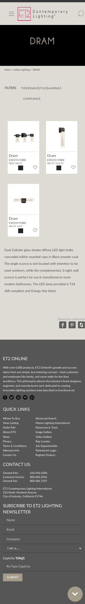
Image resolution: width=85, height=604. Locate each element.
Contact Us (9, 455)
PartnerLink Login (46, 450)
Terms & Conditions (15, 446)
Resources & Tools (47, 427)
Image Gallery (44, 432)
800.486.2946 (38, 477)
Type (24, 88)
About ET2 (9, 432)
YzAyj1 (20, 558)
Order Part (9, 427)
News (6, 437)
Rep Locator (43, 441)
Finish (33, 88)
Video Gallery (44, 437)
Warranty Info (11, 450)
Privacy (7, 441)
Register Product (45, 455)
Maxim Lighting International (53, 423)
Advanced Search (46, 418)
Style (42, 88)
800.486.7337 (38, 481)
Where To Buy (11, 418)
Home (7, 70)
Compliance (32, 98)
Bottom (73, 591)
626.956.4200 (38, 473)
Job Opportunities (46, 446)
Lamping (54, 88)
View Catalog (11, 423)
